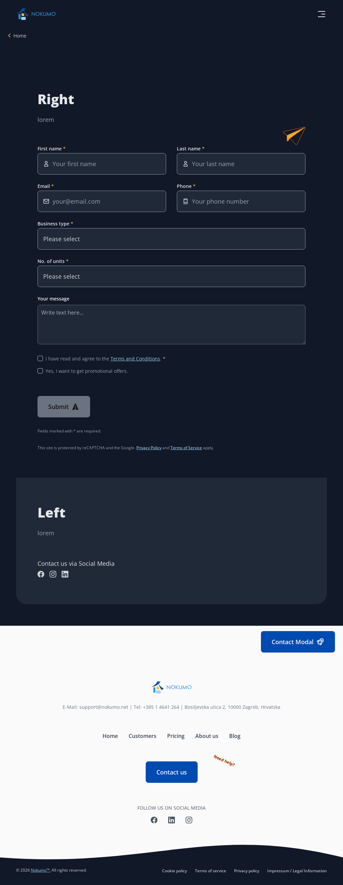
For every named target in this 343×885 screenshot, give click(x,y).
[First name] (102, 164)
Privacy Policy (148, 448)
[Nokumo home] (171, 687)
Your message (53, 298)
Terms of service (210, 871)
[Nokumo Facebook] (41, 574)
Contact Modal (298, 642)
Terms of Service (186, 448)
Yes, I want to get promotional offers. (87, 371)
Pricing (176, 736)
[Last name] (241, 164)
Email (44, 186)
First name (50, 148)
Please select (61, 239)
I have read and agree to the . (104, 358)
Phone (185, 186)
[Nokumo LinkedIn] (65, 574)
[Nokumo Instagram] (53, 574)
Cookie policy (174, 871)
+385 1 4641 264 (161, 707)
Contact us (177, 768)
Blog (235, 736)
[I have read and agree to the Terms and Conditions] (40, 358)
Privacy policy (246, 871)
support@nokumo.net (103, 707)
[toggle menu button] (321, 14)
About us (206, 736)
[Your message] (171, 324)
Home (19, 35)
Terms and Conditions (135, 358)
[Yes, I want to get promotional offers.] (40, 370)
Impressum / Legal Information (297, 871)
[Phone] (241, 201)
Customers (142, 736)
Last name (189, 148)
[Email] (102, 201)
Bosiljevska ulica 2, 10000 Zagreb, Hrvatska (232, 707)
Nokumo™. (41, 870)
